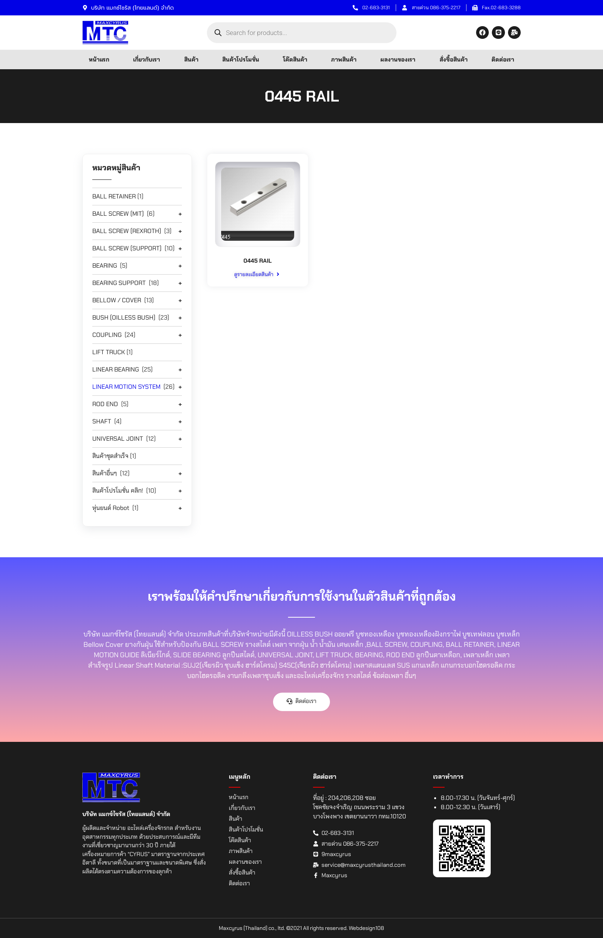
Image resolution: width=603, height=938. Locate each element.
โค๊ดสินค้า (295, 59)
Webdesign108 (366, 928)
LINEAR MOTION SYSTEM (126, 387)
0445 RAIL (257, 261)
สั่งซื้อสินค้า (454, 59)
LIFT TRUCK (108, 352)
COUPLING (107, 335)
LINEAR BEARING (115, 369)
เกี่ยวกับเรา (146, 59)
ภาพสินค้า (343, 59)
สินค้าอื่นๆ (104, 473)
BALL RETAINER (114, 196)
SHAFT (101, 421)
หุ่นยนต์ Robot (110, 508)
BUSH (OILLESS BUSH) (123, 317)
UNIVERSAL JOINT (117, 439)
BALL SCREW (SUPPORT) (127, 248)
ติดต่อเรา (502, 59)
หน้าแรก (99, 59)
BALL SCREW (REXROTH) (126, 231)
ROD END (105, 404)
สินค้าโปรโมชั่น (240, 59)
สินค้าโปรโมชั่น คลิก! (117, 490)
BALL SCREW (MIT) (118, 214)
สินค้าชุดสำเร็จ (110, 456)
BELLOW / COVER (116, 300)
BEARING (104, 266)
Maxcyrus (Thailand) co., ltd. (252, 928)
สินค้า (191, 59)
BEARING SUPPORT (119, 283)
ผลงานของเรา (397, 59)
